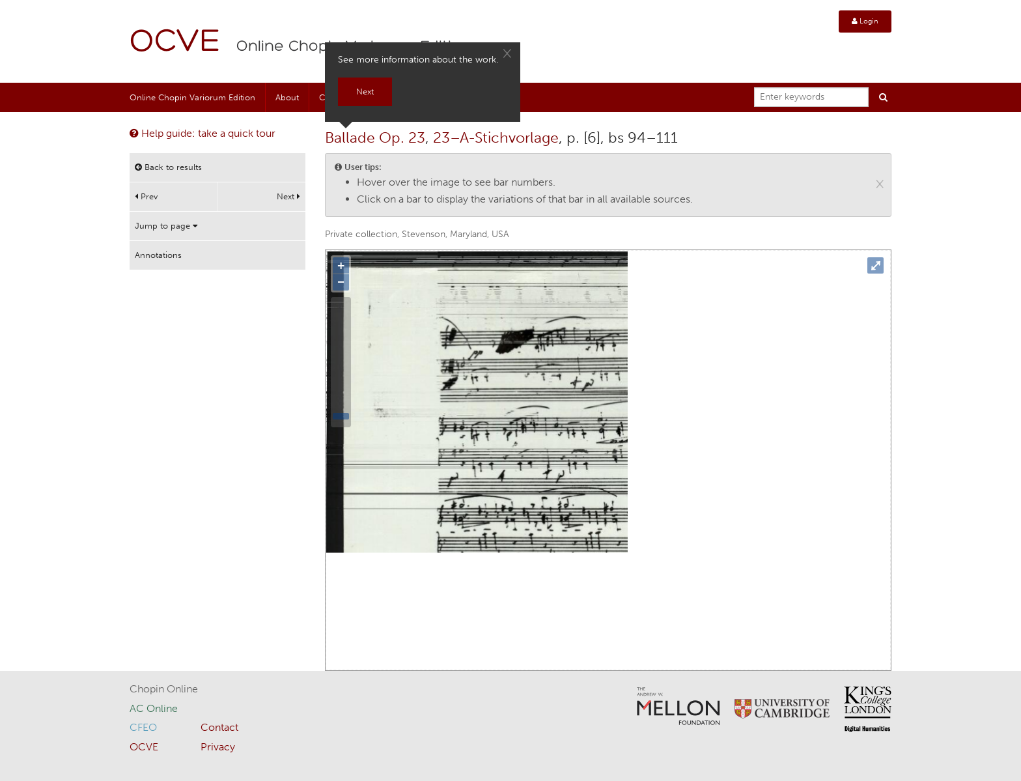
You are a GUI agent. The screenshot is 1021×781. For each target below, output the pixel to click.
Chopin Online (164, 689)
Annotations (158, 255)
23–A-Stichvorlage (496, 137)
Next (288, 196)
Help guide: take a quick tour (202, 133)
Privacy (218, 747)
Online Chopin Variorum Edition (192, 97)
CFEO (143, 727)
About (287, 97)
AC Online (154, 708)
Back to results (168, 167)
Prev (146, 196)
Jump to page (166, 226)
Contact (219, 727)
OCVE (175, 42)
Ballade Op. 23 (375, 137)
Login (865, 21)
